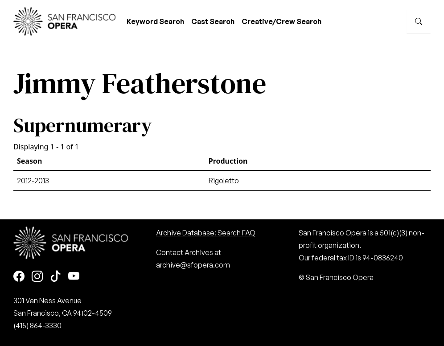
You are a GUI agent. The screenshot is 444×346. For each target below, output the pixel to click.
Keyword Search (155, 21)
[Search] (419, 21)
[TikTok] (55, 276)
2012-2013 (33, 180)
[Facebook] (19, 276)
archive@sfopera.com (193, 264)
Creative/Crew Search (281, 21)
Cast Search (212, 21)
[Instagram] (37, 276)
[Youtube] (73, 276)
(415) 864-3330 (37, 325)
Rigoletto (224, 180)
